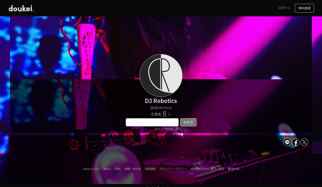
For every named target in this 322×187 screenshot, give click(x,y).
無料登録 (304, 8)
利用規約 (150, 169)
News (107, 169)
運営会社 (233, 169)
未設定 (188, 122)
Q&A (118, 169)
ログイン (284, 8)
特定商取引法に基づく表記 (207, 169)
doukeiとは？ (91, 169)
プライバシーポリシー (173, 169)
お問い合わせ (132, 169)
